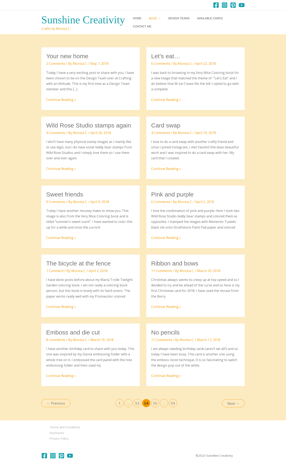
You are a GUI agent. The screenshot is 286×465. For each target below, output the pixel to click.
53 (137, 403)
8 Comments (55, 340)
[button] (157, 22)
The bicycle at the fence (78, 263)
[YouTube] (242, 5)
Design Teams (175, 22)
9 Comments (55, 202)
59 (173, 403)
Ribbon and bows (174, 263)
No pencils (165, 332)
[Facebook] (216, 5)
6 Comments (160, 63)
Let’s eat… (165, 56)
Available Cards (204, 22)
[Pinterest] (233, 5)
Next (233, 403)
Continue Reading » (61, 99)
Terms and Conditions (64, 427)
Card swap (165, 125)
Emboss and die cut (73, 332)
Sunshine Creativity (83, 20)
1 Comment (55, 271)
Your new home (67, 56)
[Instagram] (225, 5)
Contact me (232, 22)
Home (137, 22)
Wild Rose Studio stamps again (88, 125)
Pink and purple (172, 194)
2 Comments (55, 63)
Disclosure (56, 432)
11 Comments (161, 271)
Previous (56, 403)
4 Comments (55, 133)
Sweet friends (64, 194)
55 (155, 403)
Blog (153, 22)
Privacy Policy (59, 438)
